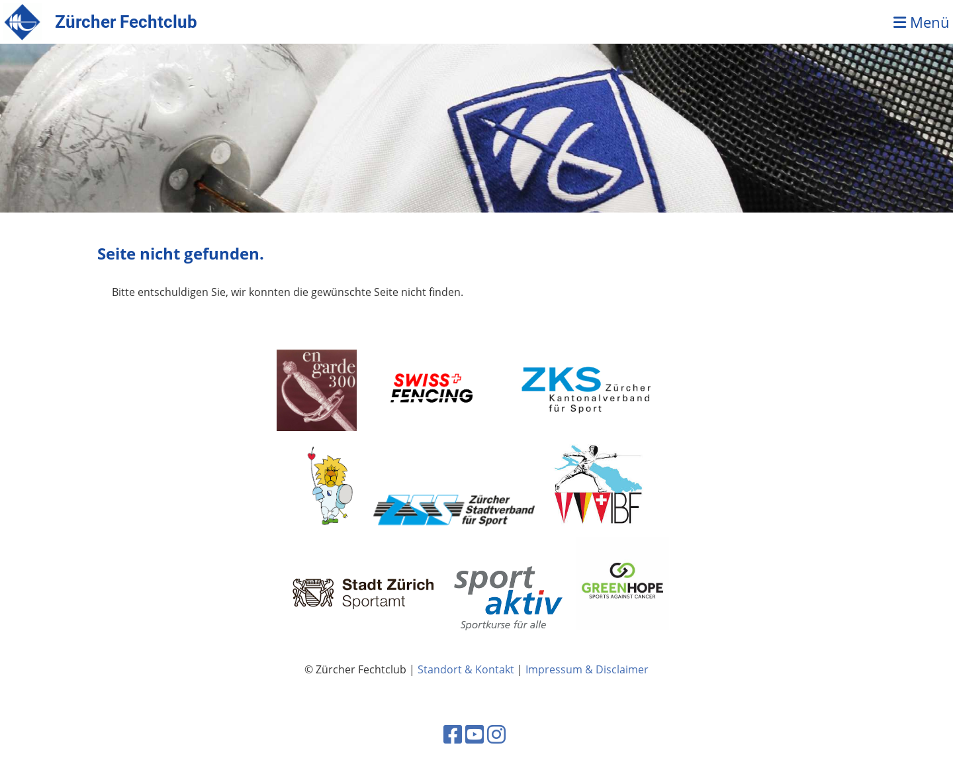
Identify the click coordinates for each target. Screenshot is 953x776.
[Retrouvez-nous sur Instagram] (496, 734)
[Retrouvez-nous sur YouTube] (474, 734)
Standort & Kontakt (466, 669)
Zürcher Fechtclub (126, 22)
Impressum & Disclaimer (587, 669)
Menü (921, 22)
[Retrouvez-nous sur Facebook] (452, 734)
